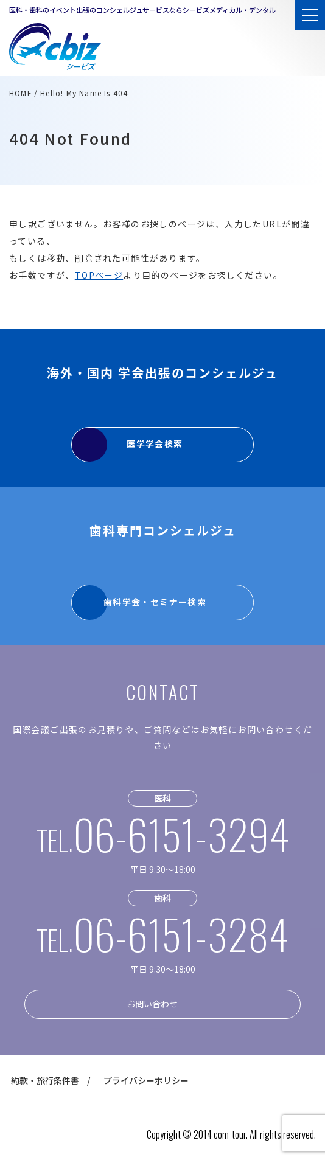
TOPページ (99, 275)
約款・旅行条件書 (45, 1080)
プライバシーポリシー (146, 1080)
